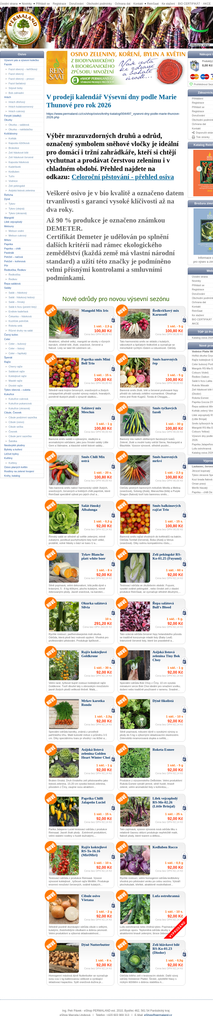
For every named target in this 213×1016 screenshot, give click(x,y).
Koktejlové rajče (18, 376)
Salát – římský (17, 302)
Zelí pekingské (17, 185)
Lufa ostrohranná (201, 448)
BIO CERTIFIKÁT (202, 319)
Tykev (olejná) (16, 208)
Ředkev (13, 279)
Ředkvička (14, 274)
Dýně (7, 199)
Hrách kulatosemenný (21, 106)
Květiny (8, 458)
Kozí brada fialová (202, 479)
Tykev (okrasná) (18, 213)
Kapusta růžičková (19, 143)
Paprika (8, 244)
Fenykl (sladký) (12, 115)
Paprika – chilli (12, 248)
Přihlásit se (43, 3)
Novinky (27, 3)
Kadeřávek (15, 166)
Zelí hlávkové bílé (19, 152)
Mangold (9, 217)
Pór (6, 265)
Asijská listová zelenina (22, 190)
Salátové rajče (17, 371)
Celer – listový (17, 348)
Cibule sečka (16, 426)
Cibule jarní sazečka (20, 436)
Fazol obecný (16, 73)
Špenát (8, 357)
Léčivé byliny (11, 453)
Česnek (13, 431)
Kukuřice (9, 394)
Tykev (12, 203)
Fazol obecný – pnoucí (21, 78)
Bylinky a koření (13, 449)
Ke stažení (168, 3)
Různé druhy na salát (21, 330)
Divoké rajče (16, 385)
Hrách (7, 97)
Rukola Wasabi (200, 385)
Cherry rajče (15, 366)
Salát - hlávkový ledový (22, 297)
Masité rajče (15, 380)
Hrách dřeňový (17, 101)
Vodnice (13, 181)
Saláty (7, 287)
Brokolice (14, 147)
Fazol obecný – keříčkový (23, 69)
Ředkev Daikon (200, 376)
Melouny (9, 226)
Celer (7, 339)
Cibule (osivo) (16, 422)
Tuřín (11, 176)
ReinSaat (153, 3)
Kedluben (14, 171)
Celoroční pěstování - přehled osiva (123, 176)
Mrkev (7, 240)
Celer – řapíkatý (18, 353)
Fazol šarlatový (17, 83)
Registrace (59, 3)
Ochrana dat (122, 3)
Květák (12, 138)
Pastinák (9, 252)
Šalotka (13, 440)
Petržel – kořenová (14, 261)
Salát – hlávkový (18, 292)
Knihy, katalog (12, 475)
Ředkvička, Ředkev (15, 269)
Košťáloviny (10, 133)
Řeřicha (8, 194)
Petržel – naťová (13, 257)
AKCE (195, 323)
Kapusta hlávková (19, 162)
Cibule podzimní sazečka (23, 417)
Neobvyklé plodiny (14, 445)
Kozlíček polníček (19, 321)
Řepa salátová (12, 283)
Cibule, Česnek (13, 412)
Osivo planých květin (16, 467)
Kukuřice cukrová (18, 398)
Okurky (8, 119)
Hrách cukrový (17, 111)
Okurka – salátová (19, 124)
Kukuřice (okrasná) (19, 408)
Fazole (8, 64)
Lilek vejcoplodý (13, 221)
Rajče (7, 361)
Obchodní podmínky (99, 3)
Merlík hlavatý (200, 487)
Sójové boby (16, 88)
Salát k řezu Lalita (202, 381)
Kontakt (138, 3)
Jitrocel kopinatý (201, 470)
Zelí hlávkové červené (21, 157)
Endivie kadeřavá (18, 311)
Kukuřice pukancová (20, 403)
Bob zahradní (16, 93)
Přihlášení (197, 98)
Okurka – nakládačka (20, 129)
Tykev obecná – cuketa (17, 389)
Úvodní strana (9, 3)
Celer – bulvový (17, 343)
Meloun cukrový (17, 235)
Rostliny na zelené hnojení (19, 471)
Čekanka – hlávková (20, 316)
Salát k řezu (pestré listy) (23, 306)
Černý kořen (11, 334)
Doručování (76, 3)
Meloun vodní (16, 230)
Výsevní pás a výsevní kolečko (21, 60)
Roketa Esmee (200, 398)
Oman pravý (199, 483)
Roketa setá (15, 325)
